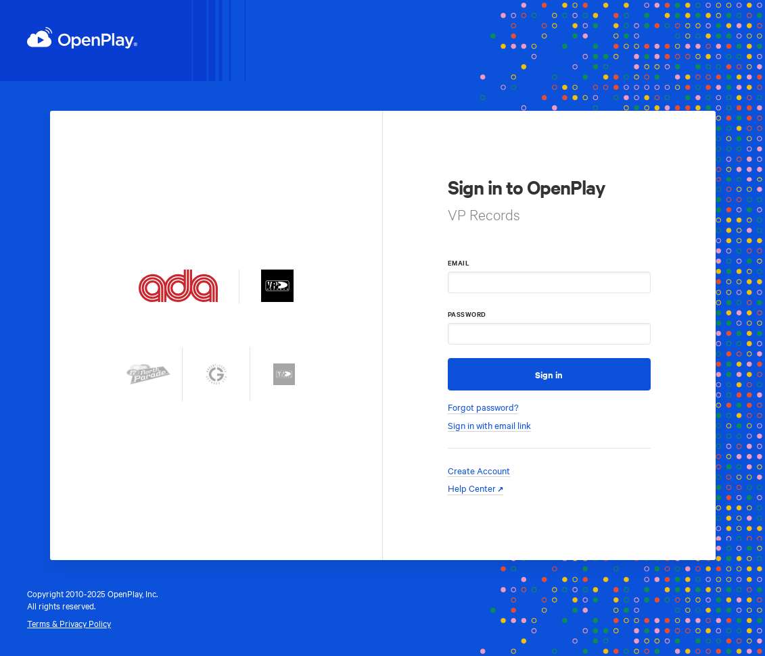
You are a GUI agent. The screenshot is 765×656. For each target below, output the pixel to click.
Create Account (479, 470)
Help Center (472, 488)
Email (459, 262)
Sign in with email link (489, 425)
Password (467, 314)
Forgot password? (483, 407)
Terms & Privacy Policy (69, 623)
